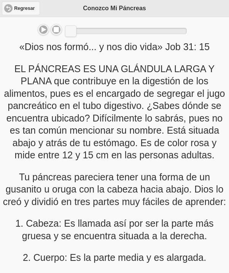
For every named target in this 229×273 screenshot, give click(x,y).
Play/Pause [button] (43, 29)
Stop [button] (56, 29)
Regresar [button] (24, 8)
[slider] (70, 31)
